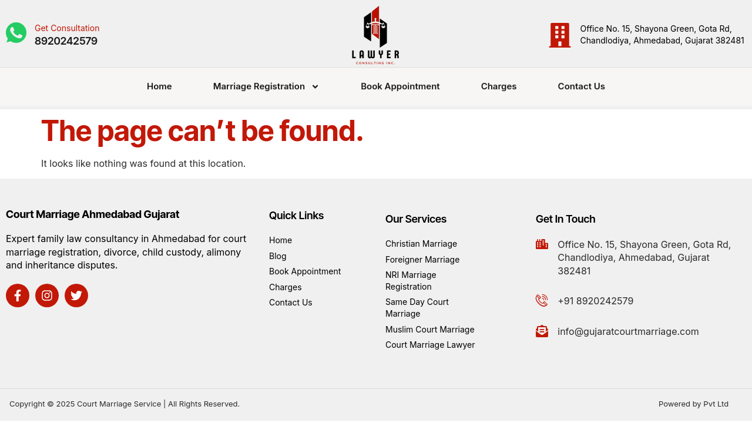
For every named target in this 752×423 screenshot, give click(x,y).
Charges (499, 82)
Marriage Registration (266, 82)
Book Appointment (400, 82)
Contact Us (581, 82)
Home (159, 82)
